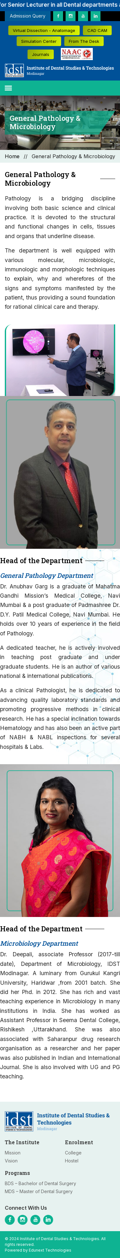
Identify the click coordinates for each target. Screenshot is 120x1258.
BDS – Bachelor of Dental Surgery (40, 1183)
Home (12, 156)
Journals (40, 54)
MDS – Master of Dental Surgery (39, 1191)
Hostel (71, 1160)
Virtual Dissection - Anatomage (44, 30)
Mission (12, 1152)
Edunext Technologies (50, 1250)
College (73, 1152)
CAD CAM (97, 30)
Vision (11, 1160)
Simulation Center (39, 41)
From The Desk (84, 41)
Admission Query (27, 16)
